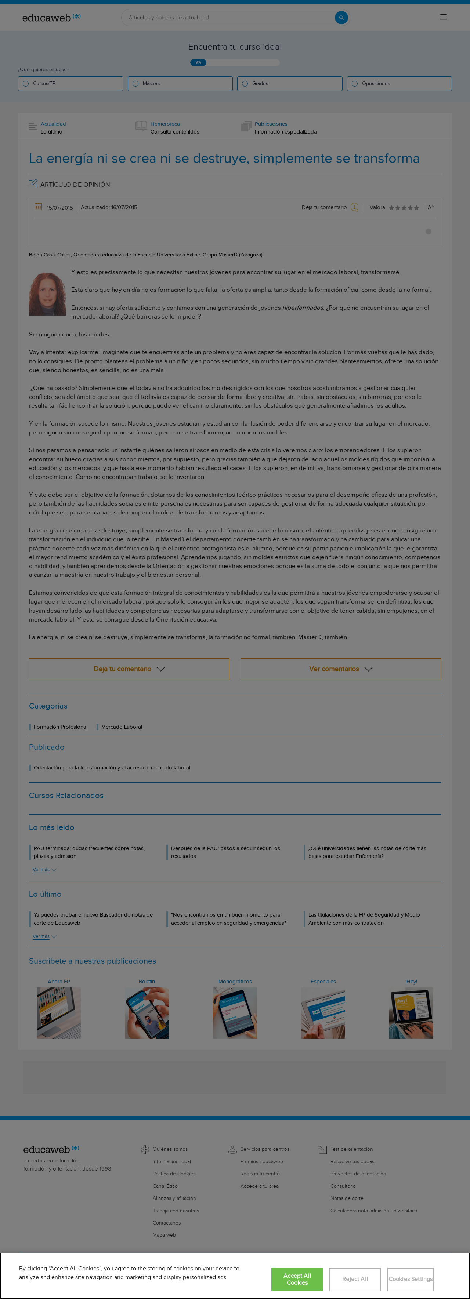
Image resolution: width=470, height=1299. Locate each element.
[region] (235, 1276)
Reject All (355, 1279)
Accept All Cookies (297, 1280)
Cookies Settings (410, 1279)
